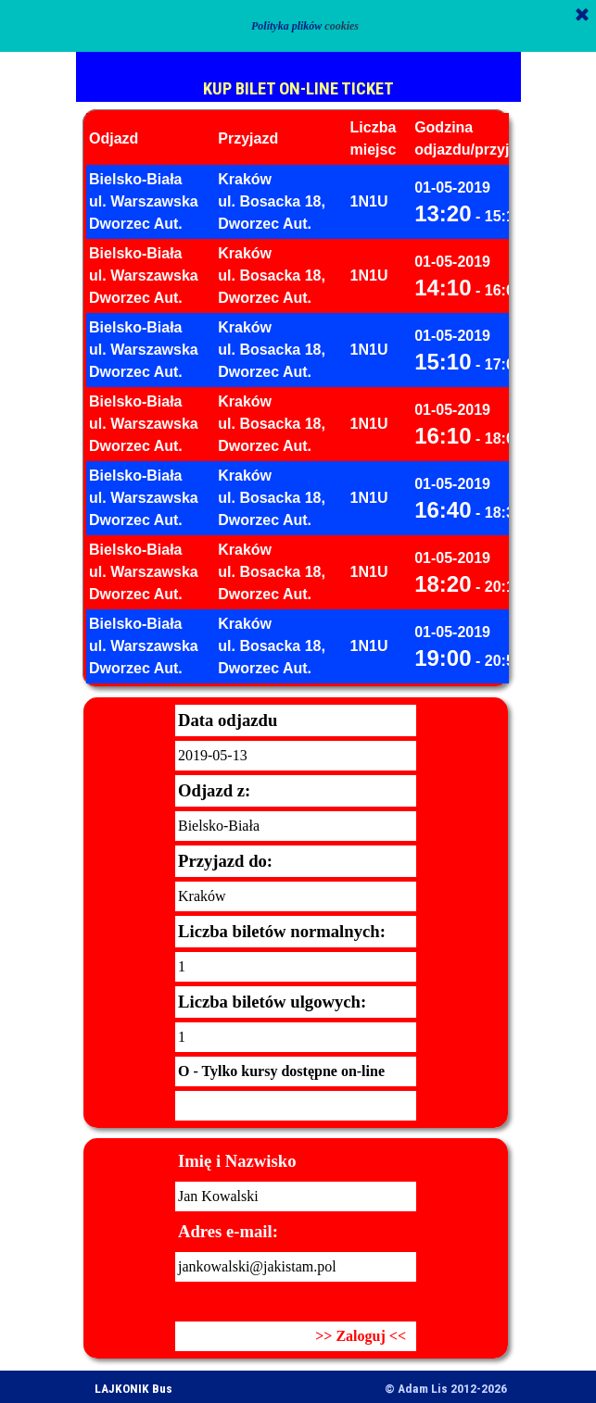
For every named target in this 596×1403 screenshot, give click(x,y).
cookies (341, 25)
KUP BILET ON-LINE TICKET (298, 89)
